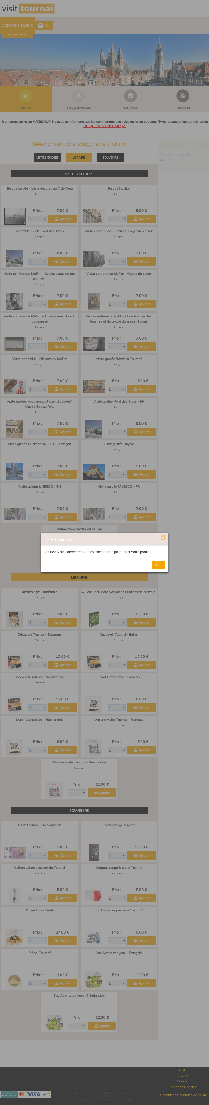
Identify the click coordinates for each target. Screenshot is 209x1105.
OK (158, 565)
